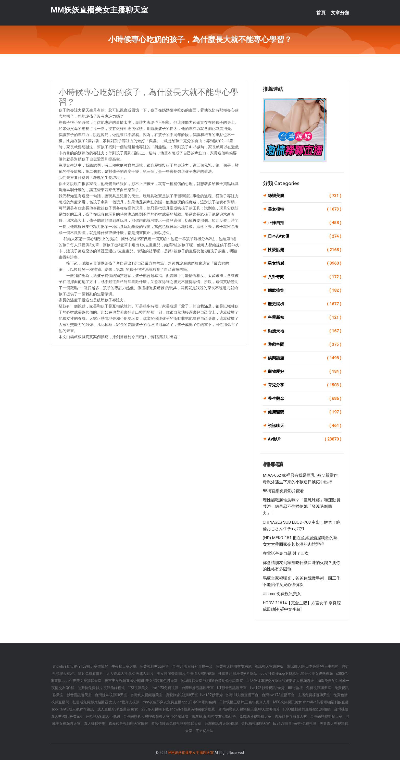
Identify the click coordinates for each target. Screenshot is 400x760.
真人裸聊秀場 (95, 723)
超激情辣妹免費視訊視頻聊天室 (176, 723)
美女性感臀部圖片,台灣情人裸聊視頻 (186, 673)
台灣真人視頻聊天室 (146, 695)
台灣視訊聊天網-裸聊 (222, 723)
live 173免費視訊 (165, 688)
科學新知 (304, 317)
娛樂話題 (304, 358)
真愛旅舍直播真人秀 (291, 716)
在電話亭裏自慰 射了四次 (286, 553)
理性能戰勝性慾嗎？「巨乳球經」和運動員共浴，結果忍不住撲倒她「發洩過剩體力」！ (301, 507)
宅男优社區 (205, 731)
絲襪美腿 (304, 195)
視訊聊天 (304, 425)
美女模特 (304, 209)
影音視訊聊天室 (79, 695)
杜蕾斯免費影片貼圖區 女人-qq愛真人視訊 (106, 702)
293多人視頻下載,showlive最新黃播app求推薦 (178, 709)
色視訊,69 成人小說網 (103, 716)
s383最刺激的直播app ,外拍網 (307, 709)
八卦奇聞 (304, 276)
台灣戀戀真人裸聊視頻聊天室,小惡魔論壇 (156, 716)
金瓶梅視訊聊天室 (256, 723)
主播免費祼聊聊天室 (314, 695)
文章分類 (340, 12)
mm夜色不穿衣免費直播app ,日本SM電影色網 (180, 702)
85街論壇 (296, 688)
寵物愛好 (304, 371)
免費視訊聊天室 (319, 688)
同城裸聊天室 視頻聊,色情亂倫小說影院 (212, 681)
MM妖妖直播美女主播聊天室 (99, 9)
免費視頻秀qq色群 (155, 666)
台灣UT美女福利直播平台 (192, 666)
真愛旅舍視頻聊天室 (182, 695)
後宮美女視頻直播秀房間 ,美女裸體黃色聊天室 (141, 681)
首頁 (321, 12)
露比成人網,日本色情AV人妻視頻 (313, 666)
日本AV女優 (304, 236)
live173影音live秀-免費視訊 (295, 723)
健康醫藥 (304, 412)
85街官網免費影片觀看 (283, 490)
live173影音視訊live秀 (267, 688)
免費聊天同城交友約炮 (234, 666)
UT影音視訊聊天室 (232, 688)
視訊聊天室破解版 (269, 666)
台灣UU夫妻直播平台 (242, 695)
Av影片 (304, 439)
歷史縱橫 (304, 304)
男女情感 (304, 263)
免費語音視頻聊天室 (255, 716)
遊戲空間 (304, 344)
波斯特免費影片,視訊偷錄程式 (102, 688)
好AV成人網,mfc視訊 (77, 709)
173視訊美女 (138, 688)
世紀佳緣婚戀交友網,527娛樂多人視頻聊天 (280, 681)
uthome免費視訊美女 (282, 593)
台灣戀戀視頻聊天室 (326, 716)
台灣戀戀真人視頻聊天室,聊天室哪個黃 (249, 709)
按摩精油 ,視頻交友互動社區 (214, 716)
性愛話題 (304, 249)
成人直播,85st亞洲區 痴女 (118, 709)
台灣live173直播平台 (278, 695)
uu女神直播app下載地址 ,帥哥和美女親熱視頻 (297, 673)
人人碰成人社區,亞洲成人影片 (130, 673)
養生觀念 (304, 398)
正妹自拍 (304, 222)
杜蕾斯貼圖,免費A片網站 (238, 673)
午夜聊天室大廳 (124, 666)
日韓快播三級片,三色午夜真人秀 (245, 702)
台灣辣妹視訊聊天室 (198, 688)
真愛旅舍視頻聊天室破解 (129, 723)
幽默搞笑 (304, 290)
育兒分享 (304, 385)
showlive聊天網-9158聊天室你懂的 (81, 666)
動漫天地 (304, 331)
